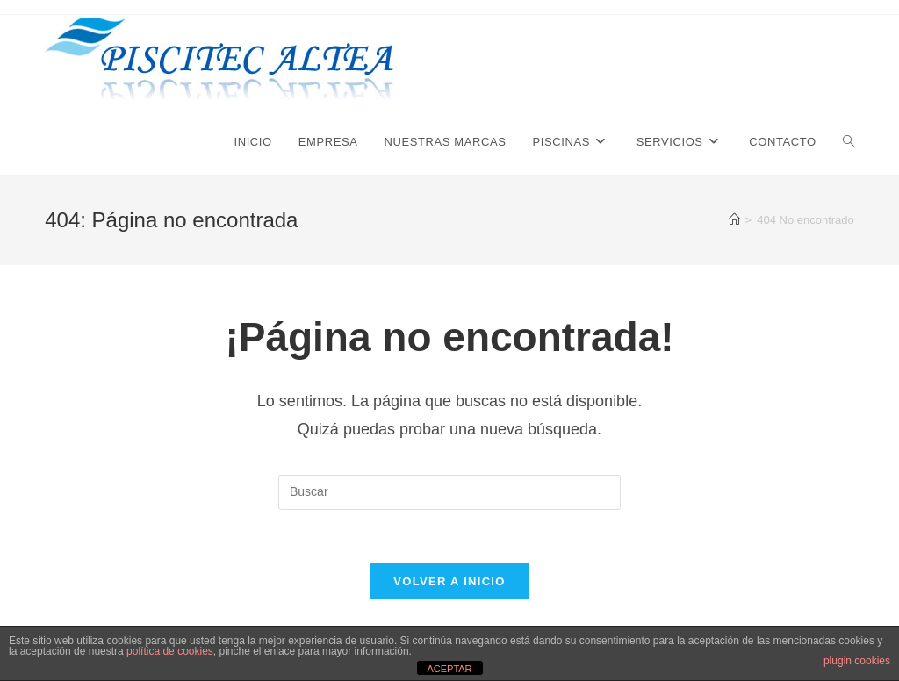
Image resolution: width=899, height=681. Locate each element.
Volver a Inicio (449, 581)
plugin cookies (856, 661)
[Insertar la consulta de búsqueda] (449, 492)
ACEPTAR (449, 668)
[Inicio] (734, 219)
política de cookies (169, 651)
